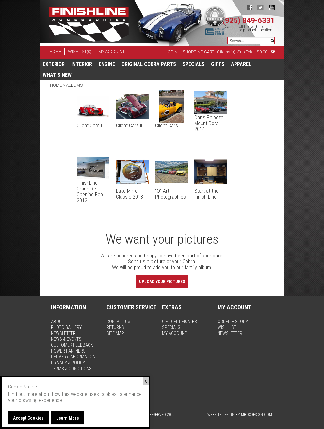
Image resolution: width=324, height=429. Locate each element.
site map (115, 333)
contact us (118, 321)
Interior (81, 64)
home (55, 51)
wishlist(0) (79, 51)
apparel (241, 64)
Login (171, 51)
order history (233, 321)
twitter (260, 7)
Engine (107, 64)
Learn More (67, 418)
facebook (249, 7)
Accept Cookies (28, 418)
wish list (227, 327)
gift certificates (179, 321)
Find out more (22, 394)
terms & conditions (71, 368)
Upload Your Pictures (162, 281)
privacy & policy (68, 362)
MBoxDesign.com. (257, 414)
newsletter (63, 333)
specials (193, 64)
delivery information (73, 356)
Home (56, 85)
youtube (271, 7)
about (57, 321)
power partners (68, 351)
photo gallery (66, 327)
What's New (57, 75)
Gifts (217, 64)
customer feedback (72, 345)
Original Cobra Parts (149, 64)
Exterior (54, 64)
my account (111, 51)
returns (115, 327)
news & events (66, 339)
